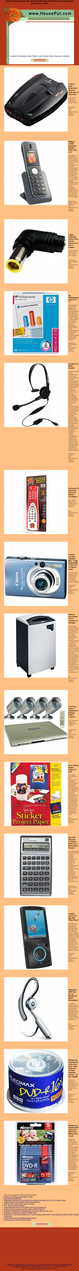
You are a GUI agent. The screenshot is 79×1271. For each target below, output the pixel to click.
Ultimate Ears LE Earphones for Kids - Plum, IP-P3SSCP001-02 (24, 1209)
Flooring (45, 56)
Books (51, 56)
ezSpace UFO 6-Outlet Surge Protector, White (18, 1197)
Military (35, 56)
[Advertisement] (39, 41)
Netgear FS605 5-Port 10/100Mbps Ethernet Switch (20, 1218)
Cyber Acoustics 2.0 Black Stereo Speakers (17, 1220)
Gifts (40, 56)
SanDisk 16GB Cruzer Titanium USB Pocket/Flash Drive (22, 1202)
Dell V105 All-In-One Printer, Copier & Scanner (19, 1204)
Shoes (29, 56)
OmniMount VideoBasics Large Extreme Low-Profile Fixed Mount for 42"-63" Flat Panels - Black (35, 1200)
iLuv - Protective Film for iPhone (14, 1205)
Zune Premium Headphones (12, 1198)
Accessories (13, 56)
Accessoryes (11, 1265)
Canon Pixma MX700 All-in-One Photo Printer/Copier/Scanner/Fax (25, 1207)
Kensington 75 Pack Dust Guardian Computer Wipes (20, 1213)
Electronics (58, 56)
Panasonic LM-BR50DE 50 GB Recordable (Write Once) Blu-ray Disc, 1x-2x (28, 1211)
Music (70, 1265)
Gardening (66, 56)
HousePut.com (40, 1268)
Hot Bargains (22, 56)
